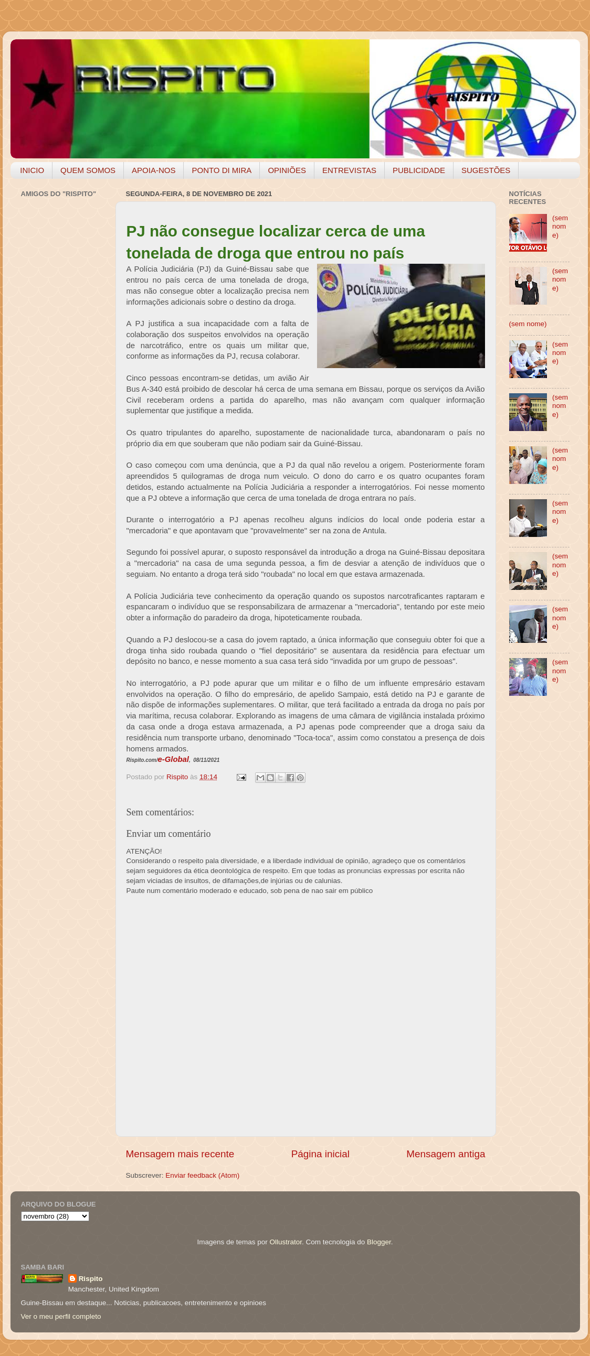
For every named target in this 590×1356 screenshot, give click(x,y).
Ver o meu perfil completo (61, 1316)
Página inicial (320, 1153)
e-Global (173, 759)
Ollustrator (286, 1242)
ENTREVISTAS (349, 170)
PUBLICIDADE (419, 170)
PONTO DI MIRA (221, 170)
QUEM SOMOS (87, 170)
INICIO (32, 170)
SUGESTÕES (485, 170)
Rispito (91, 1279)
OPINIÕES (287, 170)
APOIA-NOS (153, 170)
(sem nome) (560, 226)
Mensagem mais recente (180, 1153)
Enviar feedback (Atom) (202, 1175)
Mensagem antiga (445, 1153)
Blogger (379, 1242)
